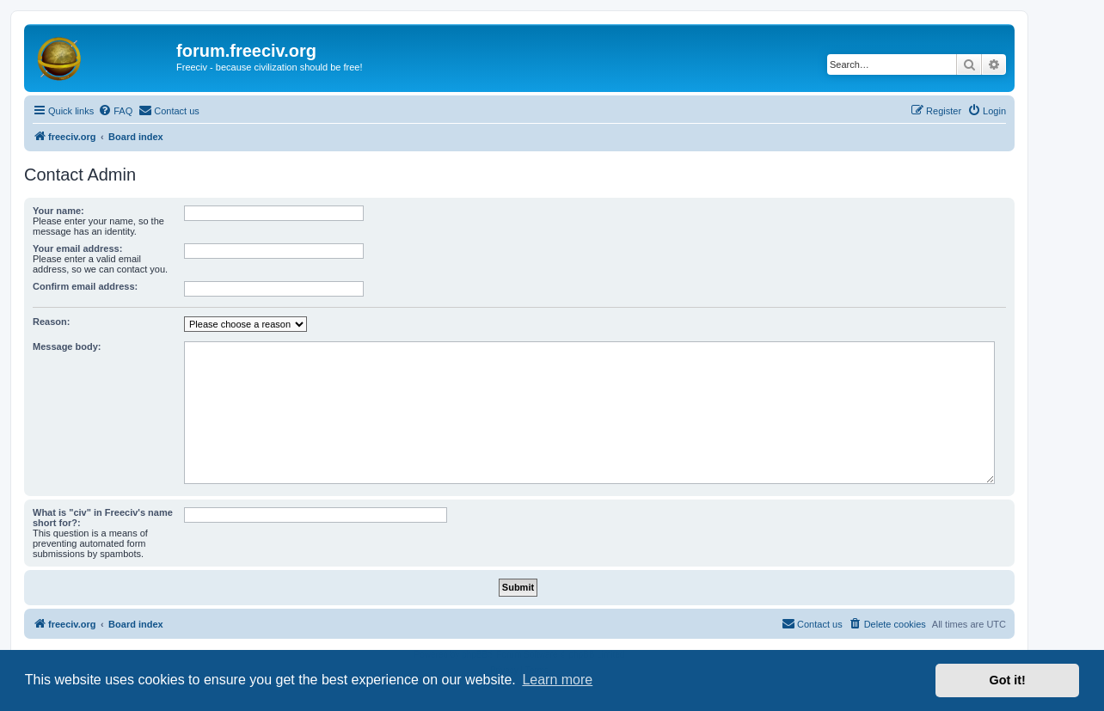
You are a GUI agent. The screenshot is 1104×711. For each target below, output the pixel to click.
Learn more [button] (557, 679)
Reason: (51, 321)
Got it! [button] (1008, 680)
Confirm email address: (85, 286)
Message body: (67, 346)
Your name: (58, 210)
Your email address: (77, 248)
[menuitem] (115, 111)
